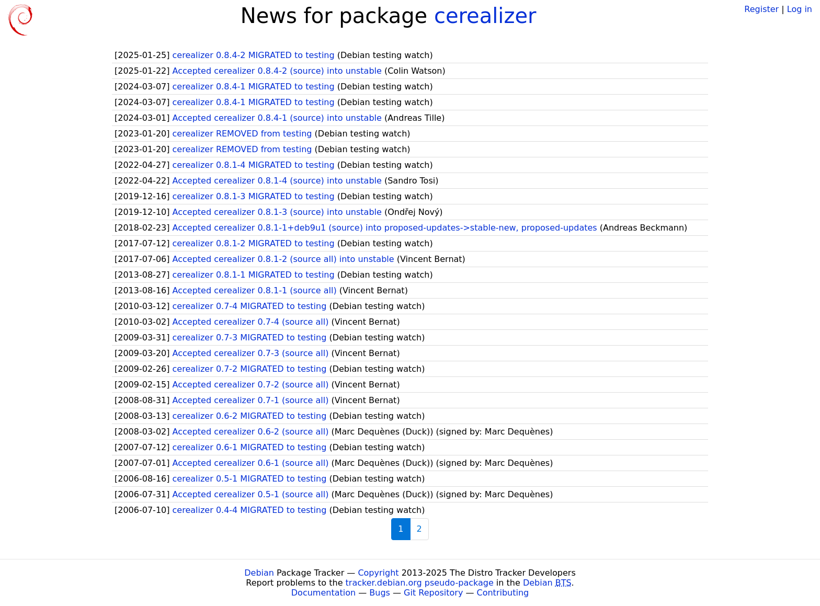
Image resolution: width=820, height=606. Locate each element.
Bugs (379, 593)
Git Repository (433, 593)
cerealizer (485, 16)
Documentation (323, 593)
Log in (799, 9)
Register (761, 9)
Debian (259, 573)
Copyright (378, 573)
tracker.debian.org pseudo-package (420, 583)
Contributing (503, 593)
